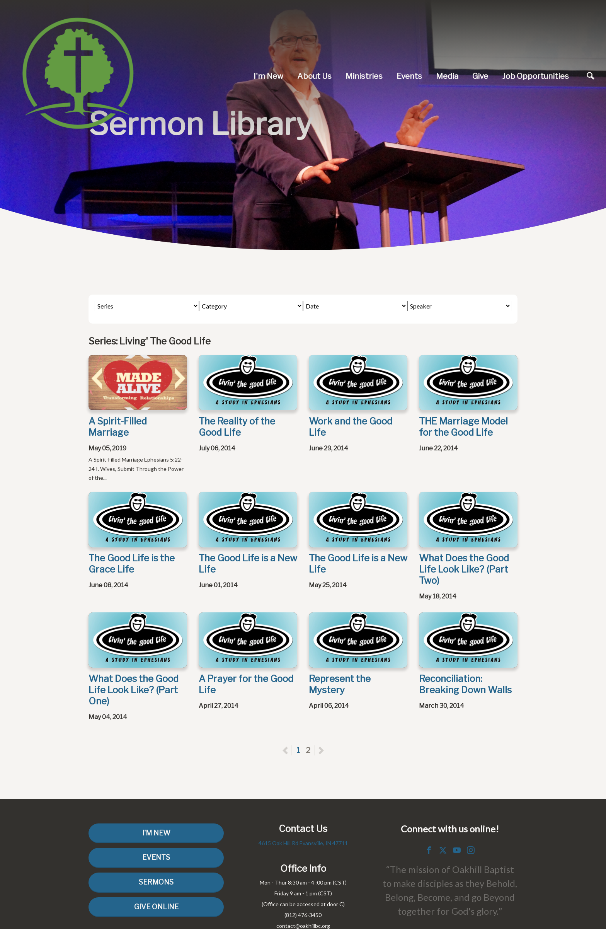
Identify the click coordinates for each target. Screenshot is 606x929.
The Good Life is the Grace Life (132, 563)
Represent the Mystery (340, 684)
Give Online (156, 907)
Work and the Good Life (350, 427)
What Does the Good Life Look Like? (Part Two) (464, 569)
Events (409, 76)
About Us (314, 76)
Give (480, 76)
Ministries (364, 76)
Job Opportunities (535, 76)
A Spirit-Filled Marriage (118, 427)
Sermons (156, 882)
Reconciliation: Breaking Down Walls (465, 684)
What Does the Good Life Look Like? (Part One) (134, 690)
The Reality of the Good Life (237, 427)
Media (447, 76)
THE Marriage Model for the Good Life (463, 427)
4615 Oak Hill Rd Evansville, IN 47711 (303, 843)
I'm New (268, 76)
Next (321, 750)
